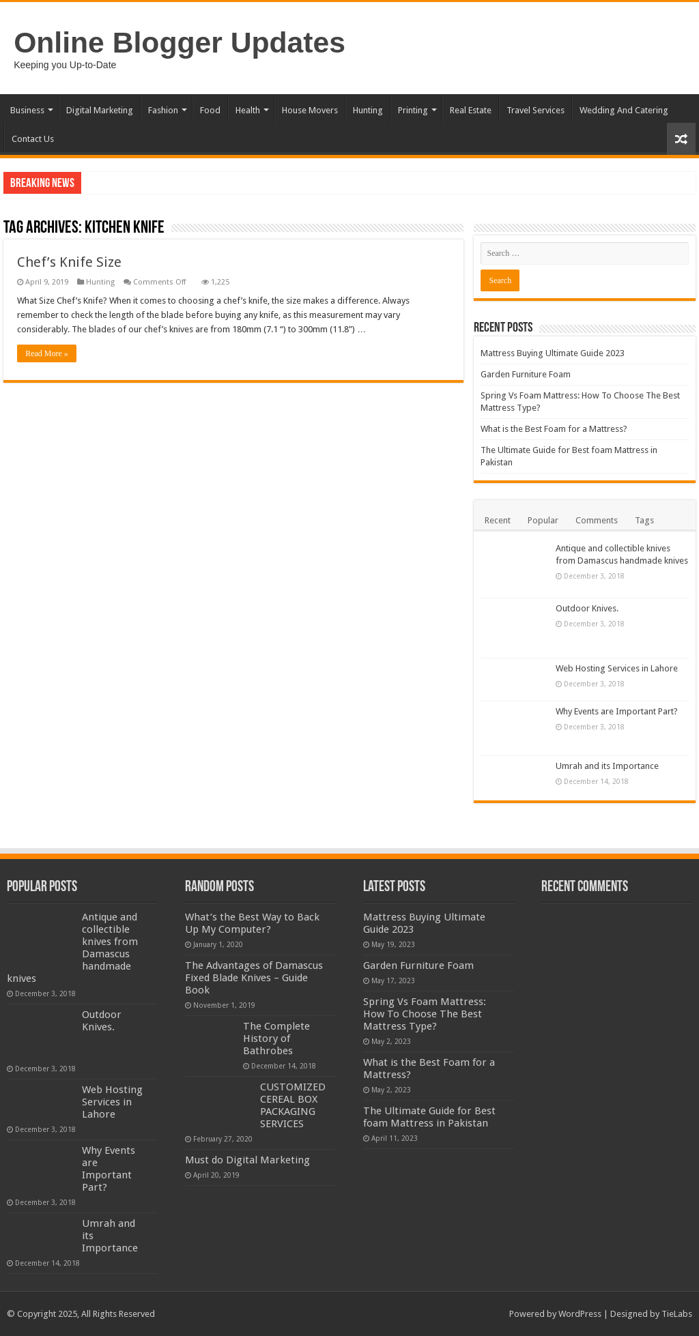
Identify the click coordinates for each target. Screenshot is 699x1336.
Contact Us (33, 139)
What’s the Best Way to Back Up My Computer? (252, 923)
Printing (413, 110)
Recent (498, 520)
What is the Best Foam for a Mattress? (554, 429)
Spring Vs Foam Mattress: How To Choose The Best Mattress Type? (424, 1014)
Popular (543, 520)
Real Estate (470, 110)
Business (27, 110)
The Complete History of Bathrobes (293, 1038)
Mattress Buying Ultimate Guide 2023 (553, 353)
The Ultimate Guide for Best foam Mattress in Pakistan (429, 1117)
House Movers (310, 110)
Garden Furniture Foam (526, 374)
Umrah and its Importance (607, 766)
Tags (644, 520)
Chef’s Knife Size (69, 262)
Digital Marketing (99, 110)
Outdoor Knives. (587, 608)
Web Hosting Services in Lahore (617, 668)
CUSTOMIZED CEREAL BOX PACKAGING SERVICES (293, 1136)
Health (248, 110)
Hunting (368, 110)
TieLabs (676, 1314)
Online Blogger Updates (179, 42)
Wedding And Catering (624, 110)
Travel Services (536, 110)
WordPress (579, 1314)
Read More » (46, 353)
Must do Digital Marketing (247, 1191)
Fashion (163, 110)
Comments (596, 520)
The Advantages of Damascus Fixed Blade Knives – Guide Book (254, 977)
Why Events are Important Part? (617, 711)
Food (210, 110)
